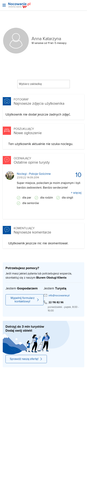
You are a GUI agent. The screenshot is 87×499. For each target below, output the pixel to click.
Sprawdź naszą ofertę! (26, 359)
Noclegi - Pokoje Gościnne (34, 174)
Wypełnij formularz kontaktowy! (24, 299)
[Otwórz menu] (4, 5)
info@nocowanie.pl (59, 295)
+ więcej (76, 193)
